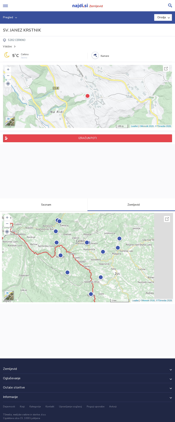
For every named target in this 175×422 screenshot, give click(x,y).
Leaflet (134, 126)
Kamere (105, 56)
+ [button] (8, 70)
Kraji (22, 406)
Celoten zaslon (166, 69)
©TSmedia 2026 (163, 126)
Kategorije (35, 406)
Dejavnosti (9, 406)
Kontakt (50, 406)
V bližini (7, 46)
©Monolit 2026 (146, 126)
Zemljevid (131, 205)
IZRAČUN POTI (87, 138)
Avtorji (113, 406)
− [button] (8, 76)
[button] (8, 84)
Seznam (44, 205)
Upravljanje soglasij (70, 406)
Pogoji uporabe (95, 406)
